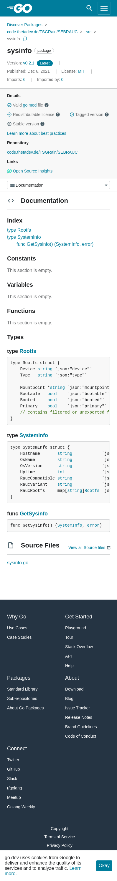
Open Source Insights (29, 171)
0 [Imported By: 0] (50, 79)
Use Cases (17, 628)
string (44, 369)
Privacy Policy (59, 845)
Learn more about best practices (36, 133)
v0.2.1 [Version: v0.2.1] (21, 63)
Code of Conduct (80, 736)
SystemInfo (33, 435)
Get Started (78, 617)
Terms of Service (59, 836)
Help (69, 665)
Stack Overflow (79, 646)
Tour (69, 637)
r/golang (14, 788)
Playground (75, 628)
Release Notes (78, 717)
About (72, 678)
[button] (9, 105)
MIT (81, 71)
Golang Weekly (21, 806)
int (61, 472)
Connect (17, 748)
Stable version (26, 124)
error (93, 525)
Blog (69, 698)
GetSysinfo (34, 514)
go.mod (30, 105)
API (68, 656)
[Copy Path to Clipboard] (25, 39)
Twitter (13, 759)
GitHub (13, 769)
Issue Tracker (77, 708)
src (89, 31)
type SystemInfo (24, 237)
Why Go (16, 617)
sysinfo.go (17, 562)
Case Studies (19, 637)
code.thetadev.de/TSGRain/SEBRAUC (42, 31)
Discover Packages (24, 24)
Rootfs (27, 351)
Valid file (28, 105)
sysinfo (13, 38)
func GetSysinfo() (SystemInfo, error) (55, 244)
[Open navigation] (104, 8)
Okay (104, 865)
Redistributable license (33, 114)
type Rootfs (19, 230)
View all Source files (86, 547)
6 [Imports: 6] (17, 79)
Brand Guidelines (81, 726)
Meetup (14, 797)
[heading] (25, 8)
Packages (18, 678)
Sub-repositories (22, 698)
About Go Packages (25, 708)
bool (52, 393)
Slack (12, 778)
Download (74, 689)
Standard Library (22, 689)
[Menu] (58, 185)
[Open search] (89, 8)
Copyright (59, 828)
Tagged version (89, 114)
